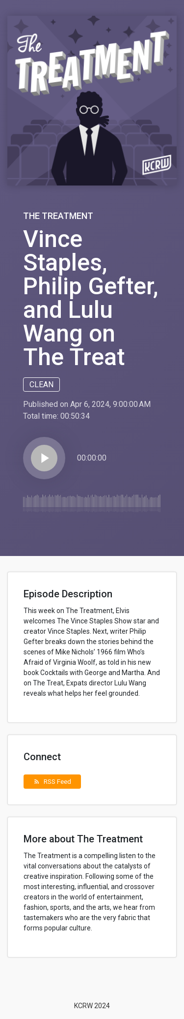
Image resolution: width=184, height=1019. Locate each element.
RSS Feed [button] (52, 781)
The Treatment (58, 216)
